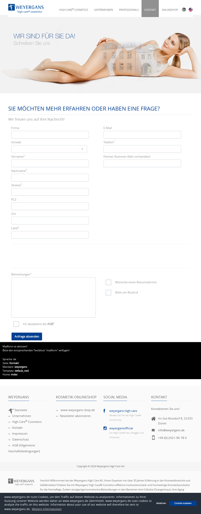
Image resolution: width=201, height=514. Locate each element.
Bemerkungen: (21, 274)
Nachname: (19, 171)
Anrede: (16, 142)
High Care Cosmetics (73, 7)
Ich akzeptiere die (39, 324)
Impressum (17, 433)
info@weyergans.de (171, 430)
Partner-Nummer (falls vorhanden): (127, 156)
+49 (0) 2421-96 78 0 (172, 438)
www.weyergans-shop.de (75, 410)
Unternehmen (103, 7)
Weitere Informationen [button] (47, 509)
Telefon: (109, 142)
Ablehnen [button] (161, 503)
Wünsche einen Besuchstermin (136, 282)
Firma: (15, 128)
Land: (15, 228)
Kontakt (150, 7)
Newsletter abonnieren (73, 416)
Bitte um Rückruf (126, 292)
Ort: (13, 214)
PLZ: (14, 199)
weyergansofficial (121, 428)
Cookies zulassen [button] (183, 503)
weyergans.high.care (123, 411)
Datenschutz (18, 439)
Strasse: (17, 185)
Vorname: (18, 156)
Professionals (129, 7)
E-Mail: (108, 128)
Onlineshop (170, 7)
